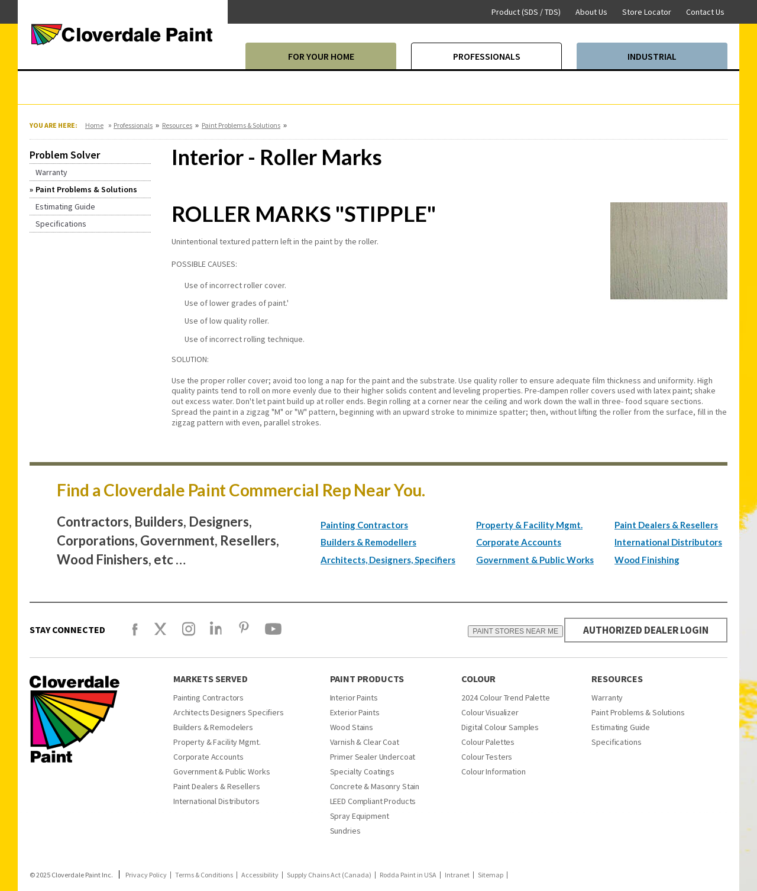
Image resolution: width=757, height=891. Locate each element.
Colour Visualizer (490, 712)
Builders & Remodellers (368, 542)
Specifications (616, 742)
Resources (177, 125)
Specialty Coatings (362, 771)
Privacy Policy (146, 875)
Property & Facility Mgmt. (529, 524)
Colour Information (493, 771)
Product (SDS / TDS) (526, 12)
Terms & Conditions (204, 875)
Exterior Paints (355, 712)
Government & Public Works (535, 559)
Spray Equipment (359, 816)
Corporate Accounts (518, 542)
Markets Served (210, 678)
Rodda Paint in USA (408, 875)
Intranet (457, 875)
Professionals (133, 125)
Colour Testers (486, 756)
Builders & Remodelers (213, 727)
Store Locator (646, 12)
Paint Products (367, 678)
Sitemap (490, 875)
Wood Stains (351, 727)
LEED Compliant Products (373, 801)
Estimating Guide (620, 727)
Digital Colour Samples (500, 727)
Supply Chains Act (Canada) (329, 875)
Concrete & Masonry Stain (375, 786)
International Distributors (668, 542)
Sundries (345, 830)
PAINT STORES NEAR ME (509, 631)
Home (94, 125)
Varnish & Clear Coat (364, 742)
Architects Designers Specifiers (228, 712)
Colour (478, 678)
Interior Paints (354, 697)
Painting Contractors (364, 524)
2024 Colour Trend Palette (505, 697)
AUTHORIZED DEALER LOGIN (643, 630)
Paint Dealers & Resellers (666, 524)
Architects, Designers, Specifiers (388, 559)
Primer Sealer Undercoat (373, 756)
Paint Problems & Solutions (241, 125)
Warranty (607, 697)
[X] (160, 634)
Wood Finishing (647, 559)
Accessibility (260, 875)
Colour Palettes (488, 742)
